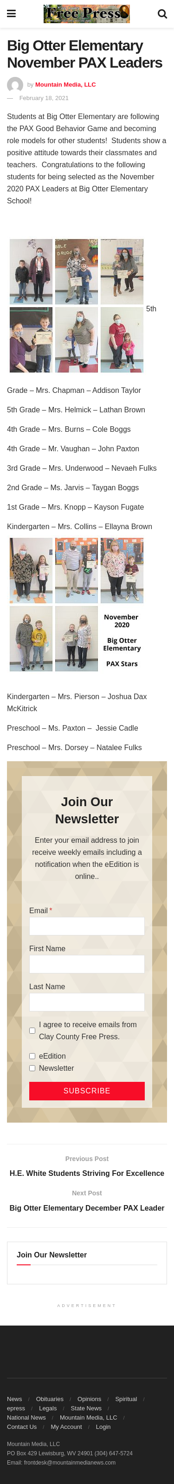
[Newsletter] (32, 1068)
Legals (48, 1408)
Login (103, 1426)
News (14, 1399)
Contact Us (22, 1426)
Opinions (89, 1399)
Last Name (47, 987)
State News (86, 1408)
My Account (66, 1426)
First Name (47, 949)
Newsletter (56, 1068)
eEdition (52, 1056)
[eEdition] (32, 1056)
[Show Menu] (11, 14)
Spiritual (126, 1399)
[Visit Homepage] (87, 14)
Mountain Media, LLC (65, 84)
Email (38, 911)
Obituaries (50, 1399)
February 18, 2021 (44, 98)
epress (16, 1408)
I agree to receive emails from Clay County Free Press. (88, 1031)
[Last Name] (87, 1002)
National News (26, 1417)
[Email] (87, 926)
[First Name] (87, 964)
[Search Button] (162, 14)
